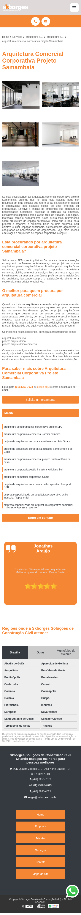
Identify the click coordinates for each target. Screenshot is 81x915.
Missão (40, 838)
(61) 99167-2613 (40, 785)
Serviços (40, 850)
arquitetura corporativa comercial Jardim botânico (32, 434)
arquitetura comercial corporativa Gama (26, 476)
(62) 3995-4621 (40, 791)
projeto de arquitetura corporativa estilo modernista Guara (37, 441)
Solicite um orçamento (40, 399)
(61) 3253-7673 (24, 386)
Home (40, 814)
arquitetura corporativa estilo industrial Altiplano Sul (33, 469)
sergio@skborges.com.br (40, 797)
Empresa (40, 826)
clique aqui (43, 386)
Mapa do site (40, 874)
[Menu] (74, 7)
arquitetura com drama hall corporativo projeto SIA (33, 426)
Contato (41, 862)
